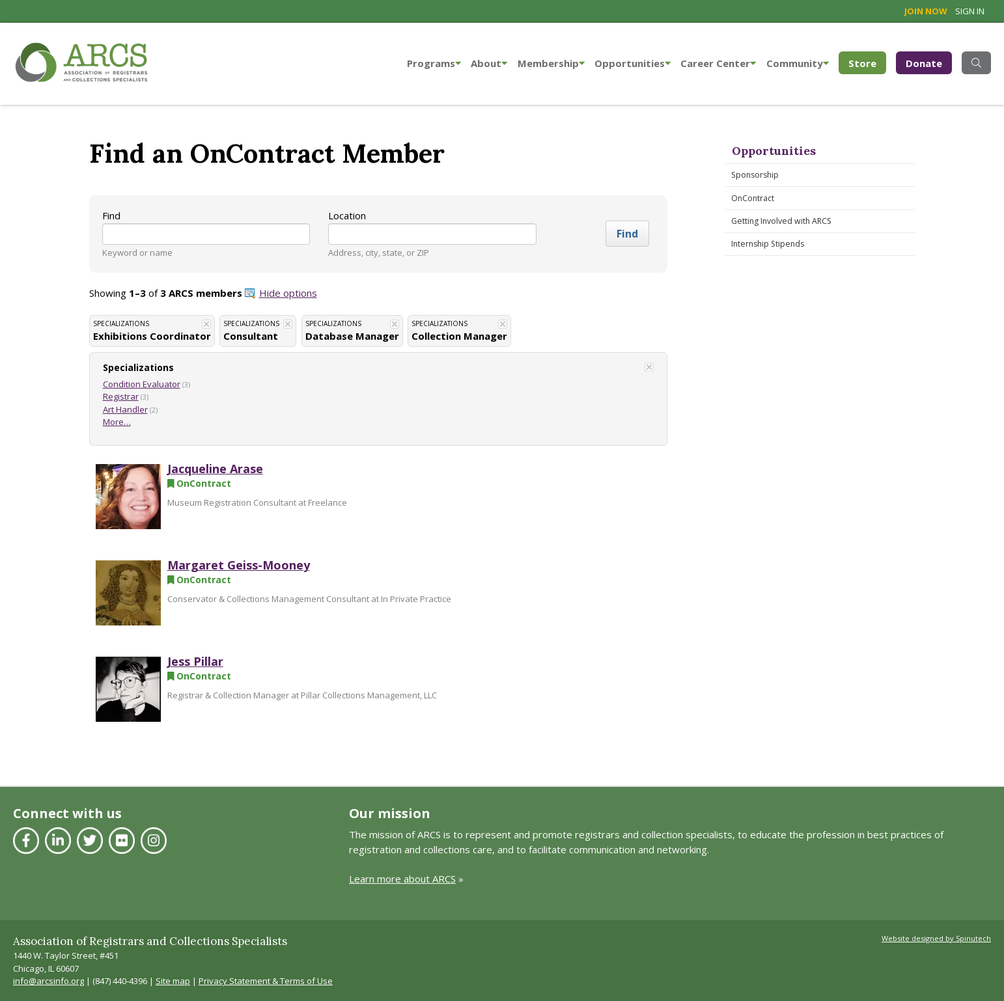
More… (117, 422)
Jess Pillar (195, 661)
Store (867, 62)
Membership (551, 63)
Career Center (718, 63)
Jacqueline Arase (215, 468)
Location (347, 215)
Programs (434, 63)
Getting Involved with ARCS (781, 220)
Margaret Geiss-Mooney (238, 565)
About (489, 63)
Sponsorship (755, 174)
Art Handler (125, 409)
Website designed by (936, 938)
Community (797, 63)
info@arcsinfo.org (48, 981)
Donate (924, 63)
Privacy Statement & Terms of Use (266, 981)
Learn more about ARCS (402, 878)
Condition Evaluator (141, 384)
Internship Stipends (767, 243)
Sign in (969, 11)
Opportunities (632, 63)
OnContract (752, 198)
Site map (173, 981)
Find (111, 215)
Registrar (121, 396)
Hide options (288, 292)
